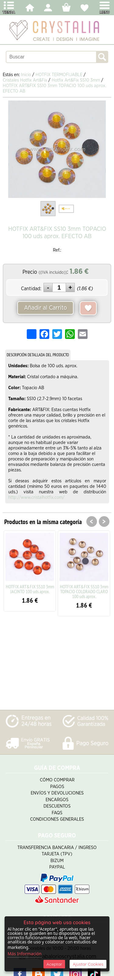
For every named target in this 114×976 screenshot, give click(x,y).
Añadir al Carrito (45, 308)
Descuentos (57, 806)
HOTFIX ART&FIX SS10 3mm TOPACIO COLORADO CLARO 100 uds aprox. (84, 591)
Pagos (57, 786)
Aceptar (54, 964)
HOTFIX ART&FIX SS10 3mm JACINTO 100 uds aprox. (30, 588)
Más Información (25, 954)
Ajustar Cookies (88, 964)
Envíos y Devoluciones (57, 793)
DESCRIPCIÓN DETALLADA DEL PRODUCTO (38, 355)
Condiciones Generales (57, 819)
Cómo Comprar (57, 780)
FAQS (57, 813)
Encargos (57, 800)
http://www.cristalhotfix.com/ (36, 497)
